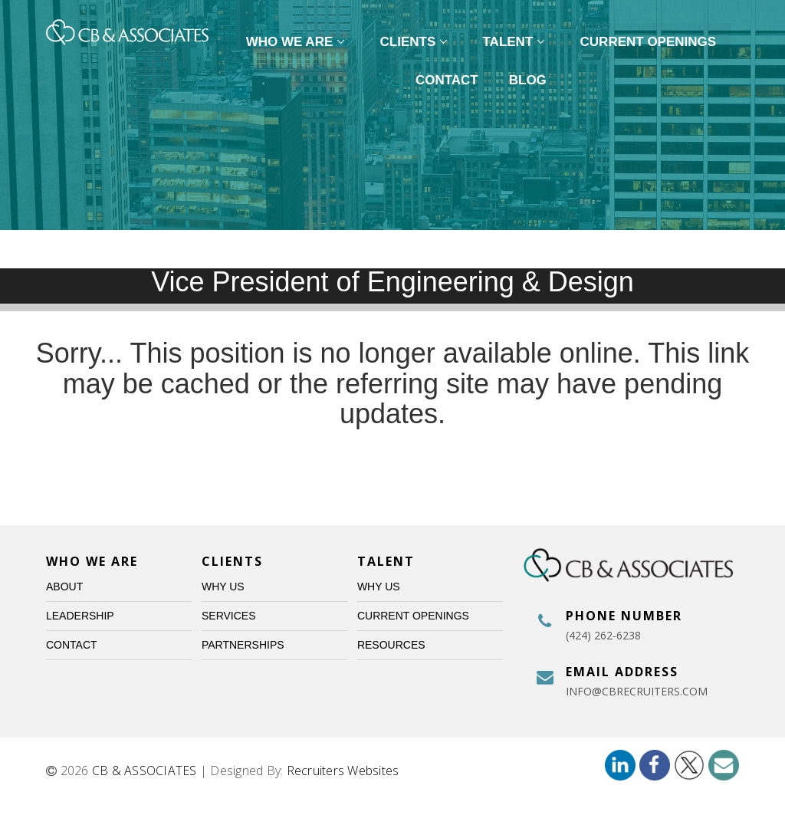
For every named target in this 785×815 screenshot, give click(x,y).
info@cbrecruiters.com (637, 691)
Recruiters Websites (343, 770)
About (64, 586)
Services (229, 616)
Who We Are (298, 42)
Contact (446, 80)
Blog (528, 80)
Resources (391, 645)
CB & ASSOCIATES (144, 770)
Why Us (223, 586)
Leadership (80, 616)
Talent (516, 42)
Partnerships (243, 645)
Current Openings (648, 42)
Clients (416, 42)
